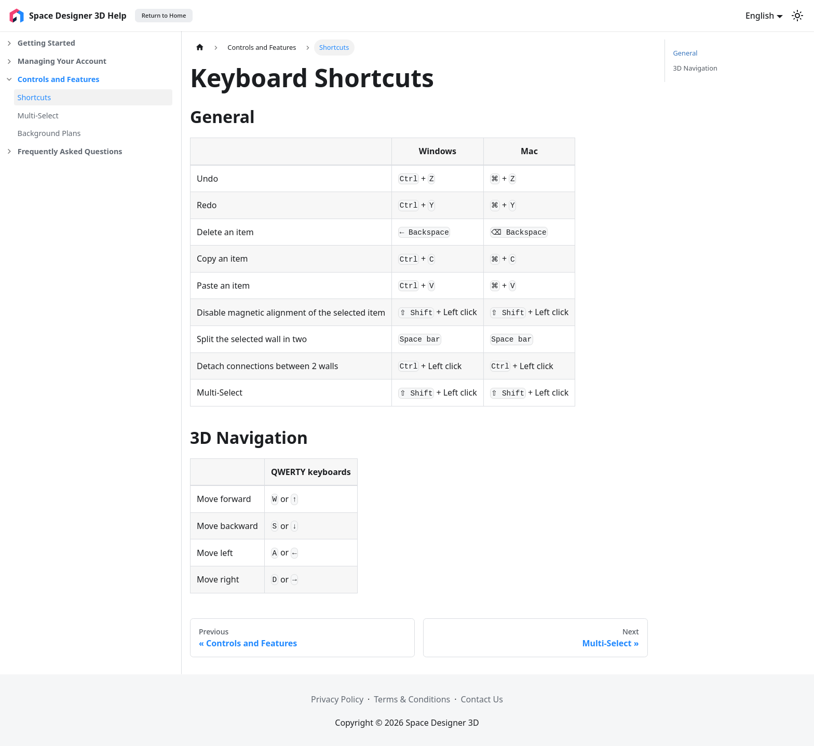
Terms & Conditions (412, 699)
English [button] (759, 15)
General (685, 53)
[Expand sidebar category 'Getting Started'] (9, 43)
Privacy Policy (337, 699)
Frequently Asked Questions (70, 151)
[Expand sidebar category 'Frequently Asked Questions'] (9, 152)
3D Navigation (695, 68)
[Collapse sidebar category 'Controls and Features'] (9, 80)
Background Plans (49, 133)
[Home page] (200, 47)
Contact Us (482, 699)
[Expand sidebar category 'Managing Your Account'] (9, 61)
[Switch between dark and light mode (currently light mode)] (797, 15)
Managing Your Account (62, 61)
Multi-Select (38, 115)
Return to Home (164, 15)
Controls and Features (59, 79)
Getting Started (46, 43)
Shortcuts (34, 97)
